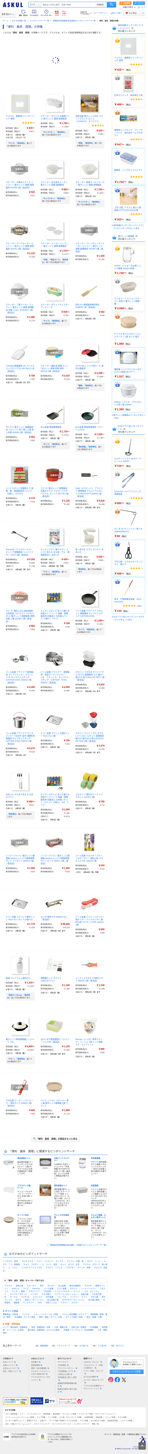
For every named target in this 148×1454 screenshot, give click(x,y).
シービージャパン (88, 1288)
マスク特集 (84, 1421)
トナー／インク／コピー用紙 (46, 1314)
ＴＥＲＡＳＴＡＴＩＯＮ (31, 1267)
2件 (139, 606)
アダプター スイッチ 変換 (78, 1267)
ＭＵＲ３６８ (27, 1261)
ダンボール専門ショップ (14, 1421)
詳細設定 (100, 4)
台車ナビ (43, 1421)
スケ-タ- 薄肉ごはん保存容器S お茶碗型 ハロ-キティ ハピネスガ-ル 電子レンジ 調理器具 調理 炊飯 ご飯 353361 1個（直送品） (20, 616)
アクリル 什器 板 (75, 1261)
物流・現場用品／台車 (40, 1327)
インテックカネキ (62, 1291)
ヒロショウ (37, 1297)
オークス (13, 1297)
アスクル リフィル (54, 1267)
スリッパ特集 (110, 1417)
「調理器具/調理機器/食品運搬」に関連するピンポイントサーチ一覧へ (78, 1245)
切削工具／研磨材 (78, 1327)
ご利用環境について (66, 1371)
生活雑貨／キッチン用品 (24, 1317)
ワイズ (26, 1288)
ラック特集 (52, 1417)
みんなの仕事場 (91, 1377)
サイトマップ (63, 1362)
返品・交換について (12, 1371)
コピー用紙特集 (11, 1414)
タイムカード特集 (69, 1414)
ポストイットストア (41, 1424)
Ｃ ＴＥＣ (13, 1267)
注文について (9, 1362)
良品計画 (84, 1294)
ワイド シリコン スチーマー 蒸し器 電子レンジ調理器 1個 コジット (55, 1103)
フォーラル (61, 1297)
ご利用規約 (63, 1365)
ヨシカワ (51, 1286)
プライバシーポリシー (67, 1368)
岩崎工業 (19, 1286)
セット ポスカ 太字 (70, 1264)
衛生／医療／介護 (94, 1317)
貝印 (42, 1286)
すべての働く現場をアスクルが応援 (63, 1421)
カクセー (75, 1302)
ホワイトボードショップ (104, 1414)
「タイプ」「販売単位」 (51, 321)
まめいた (15, 1288)
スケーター (31, 1286)
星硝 (23, 1291)
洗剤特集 (99, 1417)
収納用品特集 (112, 1421)
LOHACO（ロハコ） (93, 1362)
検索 (111, 5)
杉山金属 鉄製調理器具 (51, 427)
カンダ (14, 1291)
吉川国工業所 (94, 1300)
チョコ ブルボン (30, 1264)
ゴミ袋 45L (102, 1346)
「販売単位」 (82, 569)
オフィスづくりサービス (61, 1424)
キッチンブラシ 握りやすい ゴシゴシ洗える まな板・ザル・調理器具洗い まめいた (55, 552)
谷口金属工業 (53, 1300)
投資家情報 (36, 1365)
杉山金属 (62, 1286)
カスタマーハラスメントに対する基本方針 (40, 1372)
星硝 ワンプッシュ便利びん (18, 978)
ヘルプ (142, 7)
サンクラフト (28, 1302)
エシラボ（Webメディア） (94, 1381)
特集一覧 (95, 1424)
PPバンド (120, 1346)
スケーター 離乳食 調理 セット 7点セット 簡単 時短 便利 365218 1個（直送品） (55, 368)
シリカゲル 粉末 (10, 1261)
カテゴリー (8, 14)
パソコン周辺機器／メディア (74, 1314)
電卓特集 (46, 1414)
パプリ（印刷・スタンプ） (94, 1372)
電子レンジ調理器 (126, 236)
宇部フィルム (51, 1302)
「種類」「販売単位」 (85, 386)
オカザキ (88, 1286)
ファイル (25, 1314)
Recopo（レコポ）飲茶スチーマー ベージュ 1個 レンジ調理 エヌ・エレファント (89, 1042)
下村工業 (94, 1297)
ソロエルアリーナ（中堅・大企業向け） (94, 1366)
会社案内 (35, 1362)
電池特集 (56, 1414)
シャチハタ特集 (126, 1421)
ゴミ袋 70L (83, 1346)
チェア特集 (41, 1417)
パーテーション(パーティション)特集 (19, 1417)
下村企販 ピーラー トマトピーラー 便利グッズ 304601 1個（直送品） (19, 1103)
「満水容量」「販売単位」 (87, 447)
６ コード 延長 (49, 1264)
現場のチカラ (32, 1421)
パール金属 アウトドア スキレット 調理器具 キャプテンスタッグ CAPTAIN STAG (89, 613)
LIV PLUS (25, 1297)
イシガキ (34, 1294)
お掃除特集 (88, 1417)
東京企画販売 (75, 1286)
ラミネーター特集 (86, 1414)
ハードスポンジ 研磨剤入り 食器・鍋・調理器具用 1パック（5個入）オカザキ (19, 491)
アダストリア (34, 1291)
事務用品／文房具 (10, 1314)
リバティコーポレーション (66, 1294)
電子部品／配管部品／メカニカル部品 (44, 1330)
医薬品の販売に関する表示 (67, 1390)
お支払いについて (11, 1368)
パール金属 (48, 1288)
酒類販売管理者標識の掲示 (67, 1384)
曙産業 (16, 1302)
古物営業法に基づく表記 (67, 1378)
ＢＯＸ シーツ (93, 1261)
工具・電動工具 (60, 1327)
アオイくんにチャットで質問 (126, 1371)
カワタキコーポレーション (73, 1300)
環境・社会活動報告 (40, 1368)
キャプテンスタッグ (18, 1294)
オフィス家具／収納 (74, 1317)
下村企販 (47, 1291)
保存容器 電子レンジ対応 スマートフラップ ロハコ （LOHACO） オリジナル (89, 118)
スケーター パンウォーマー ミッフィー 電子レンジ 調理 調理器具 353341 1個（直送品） (20, 246)
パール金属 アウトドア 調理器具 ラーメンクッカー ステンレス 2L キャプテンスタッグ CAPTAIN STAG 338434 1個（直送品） (19, 677)
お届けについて (10, 1365)
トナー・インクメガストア (30, 1414)
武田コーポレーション (34, 1300)
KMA (40, 1302)
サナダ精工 (46, 1294)
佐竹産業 (49, 1297)
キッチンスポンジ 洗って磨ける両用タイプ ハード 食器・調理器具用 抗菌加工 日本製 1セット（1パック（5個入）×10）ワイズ (55, 799)
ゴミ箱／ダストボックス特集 (70, 1417)
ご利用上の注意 (65, 1374)
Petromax (36, 1288)
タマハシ (73, 1288)
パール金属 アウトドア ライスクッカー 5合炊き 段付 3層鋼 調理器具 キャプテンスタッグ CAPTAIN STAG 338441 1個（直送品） (20, 738)
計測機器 (94, 1327)
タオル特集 (122, 1417)
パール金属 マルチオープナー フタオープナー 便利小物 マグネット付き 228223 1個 (89, 858)
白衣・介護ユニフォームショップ (18, 1424)
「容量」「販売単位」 (85, 143)
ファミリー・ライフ (78, 1297)
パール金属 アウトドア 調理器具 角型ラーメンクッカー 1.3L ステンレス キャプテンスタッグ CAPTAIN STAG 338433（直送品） (55, 677)
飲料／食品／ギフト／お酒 (50, 1317)
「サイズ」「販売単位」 (16, 143)
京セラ (18, 1300)
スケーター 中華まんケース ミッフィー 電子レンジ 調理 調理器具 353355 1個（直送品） (20, 185)
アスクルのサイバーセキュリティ (40, 1378)
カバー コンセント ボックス (50, 1261)
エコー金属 (61, 1288)
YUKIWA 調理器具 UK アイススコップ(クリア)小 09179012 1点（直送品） (20, 368)
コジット (77, 1291)
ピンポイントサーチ (81, 1424)
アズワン (64, 1302)
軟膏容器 (44, 1346)
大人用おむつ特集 (98, 1421)
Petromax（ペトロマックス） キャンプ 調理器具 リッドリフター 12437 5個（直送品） (19, 552)
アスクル (8, 1286)
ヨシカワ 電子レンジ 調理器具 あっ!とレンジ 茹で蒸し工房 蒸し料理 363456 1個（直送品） (20, 429)
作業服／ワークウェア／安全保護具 (79, 1330)
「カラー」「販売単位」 (51, 572)
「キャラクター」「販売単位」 (54, 132)
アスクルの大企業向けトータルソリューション (94, 1387)
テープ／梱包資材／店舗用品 (15, 1327)
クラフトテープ (63, 1346)
